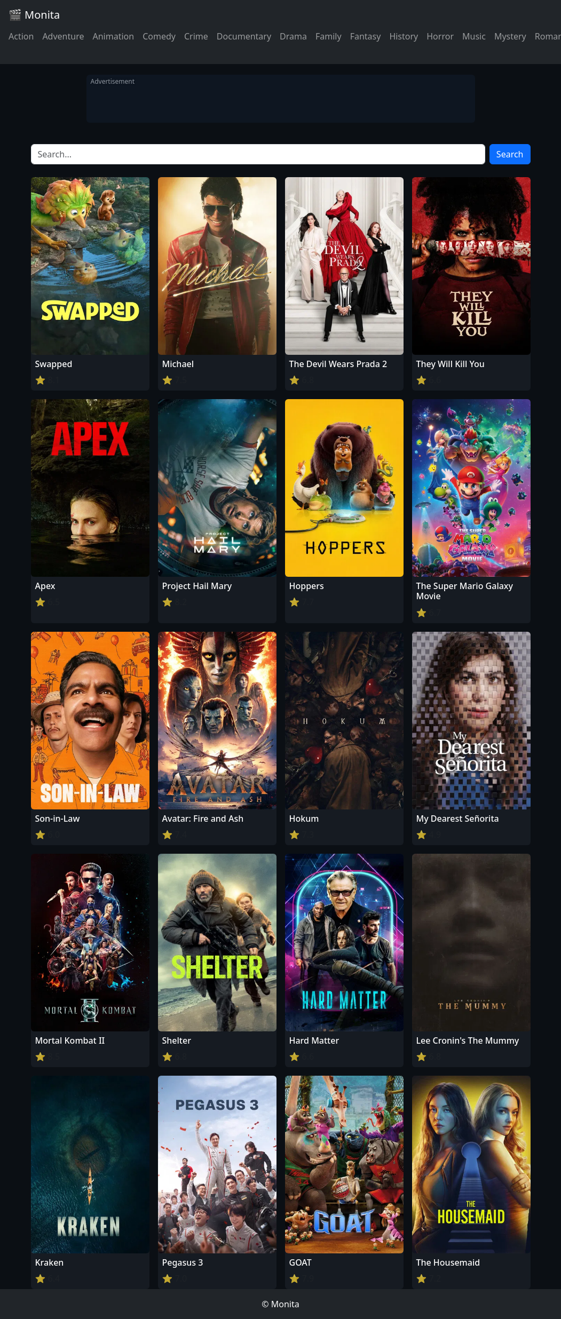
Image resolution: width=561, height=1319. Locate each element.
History (403, 36)
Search (510, 154)
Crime (196, 36)
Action (21, 36)
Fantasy (365, 36)
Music (474, 36)
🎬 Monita (34, 14)
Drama (293, 36)
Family (328, 36)
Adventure (63, 36)
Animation (113, 36)
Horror (440, 36)
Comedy (159, 36)
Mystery (510, 36)
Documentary (244, 36)
